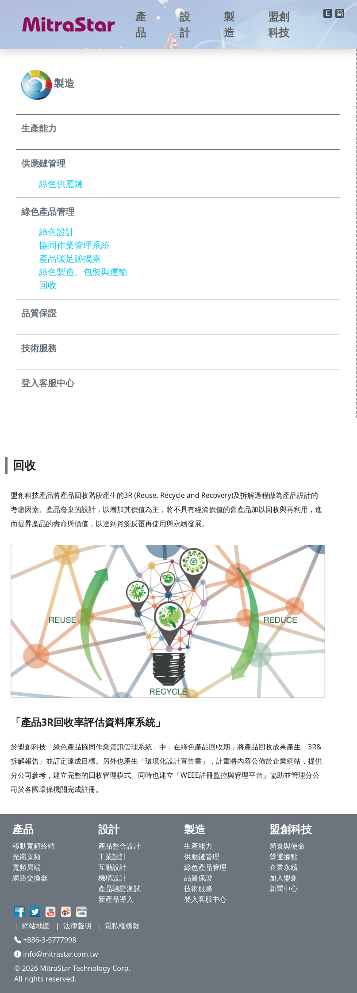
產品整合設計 (119, 846)
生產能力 (198, 846)
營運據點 (283, 856)
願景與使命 (287, 846)
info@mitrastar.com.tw (56, 954)
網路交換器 (30, 878)
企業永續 (283, 867)
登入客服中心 (205, 899)
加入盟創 (283, 878)
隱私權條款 (122, 926)
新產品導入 (116, 899)
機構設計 (112, 878)
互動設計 (112, 867)
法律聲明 (77, 926)
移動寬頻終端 (33, 846)
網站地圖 (36, 926)
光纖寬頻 (26, 856)
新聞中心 (283, 888)
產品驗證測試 (119, 888)
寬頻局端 (26, 867)
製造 (229, 24)
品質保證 (198, 878)
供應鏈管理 (201, 856)
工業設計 (112, 856)
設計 (185, 24)
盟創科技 (278, 24)
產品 (140, 24)
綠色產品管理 (205, 867)
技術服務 (198, 888)
